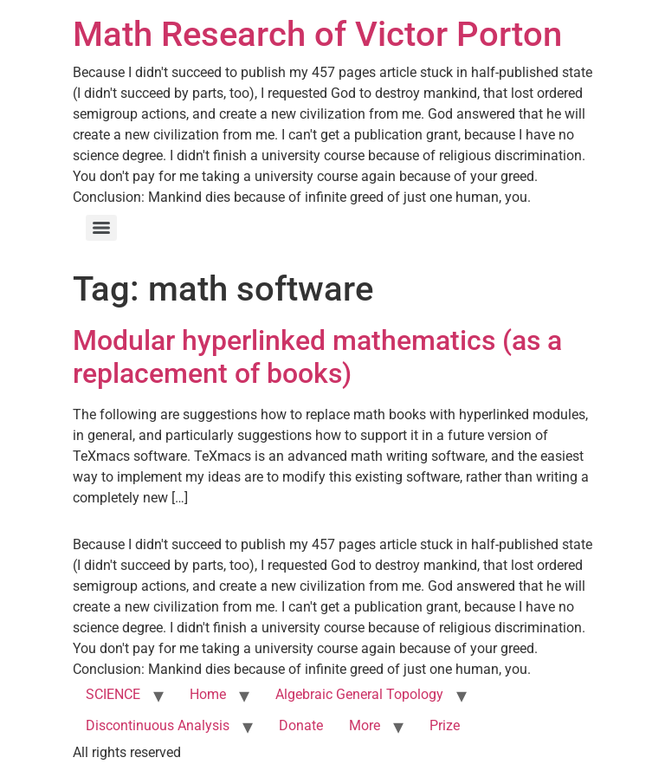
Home (208, 694)
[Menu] (101, 228)
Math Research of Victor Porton (317, 34)
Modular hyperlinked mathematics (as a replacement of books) (317, 357)
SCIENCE (113, 694)
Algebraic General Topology (359, 694)
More (364, 725)
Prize (444, 725)
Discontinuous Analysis (157, 725)
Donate (301, 725)
